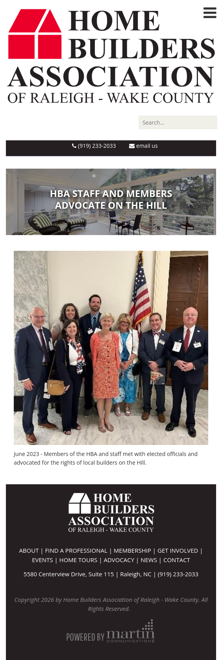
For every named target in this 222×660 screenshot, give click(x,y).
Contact (176, 560)
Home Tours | (81, 560)
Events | (45, 560)
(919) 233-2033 (94, 145)
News (149, 560)
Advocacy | (122, 560)
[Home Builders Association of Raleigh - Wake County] (111, 55)
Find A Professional (76, 550)
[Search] (178, 122)
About (29, 550)
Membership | (135, 550)
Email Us (143, 145)
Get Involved (177, 550)
